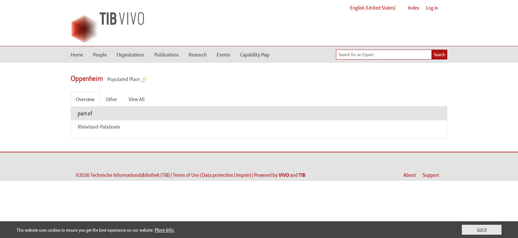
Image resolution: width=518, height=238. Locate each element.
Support (431, 175)
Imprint (243, 175)
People (100, 54)
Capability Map (255, 54)
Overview (85, 99)
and (292, 175)
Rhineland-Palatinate (99, 126)
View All (137, 99)
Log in (432, 7)
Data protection (217, 175)
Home (77, 54)
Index (413, 7)
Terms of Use (186, 175)
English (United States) (372, 7)
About (409, 175)
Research (198, 54)
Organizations (130, 54)
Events (223, 54)
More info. (165, 229)
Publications (166, 54)
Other (111, 99)
